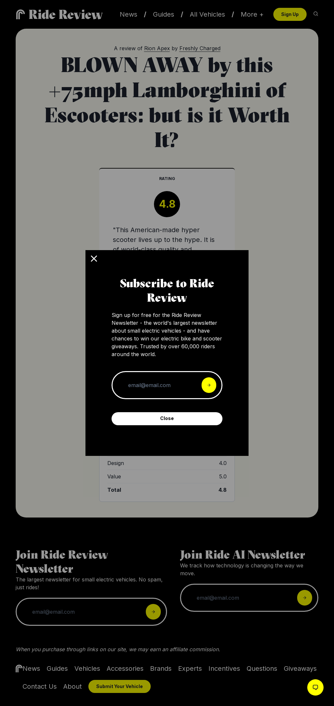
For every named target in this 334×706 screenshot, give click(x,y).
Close (167, 418)
